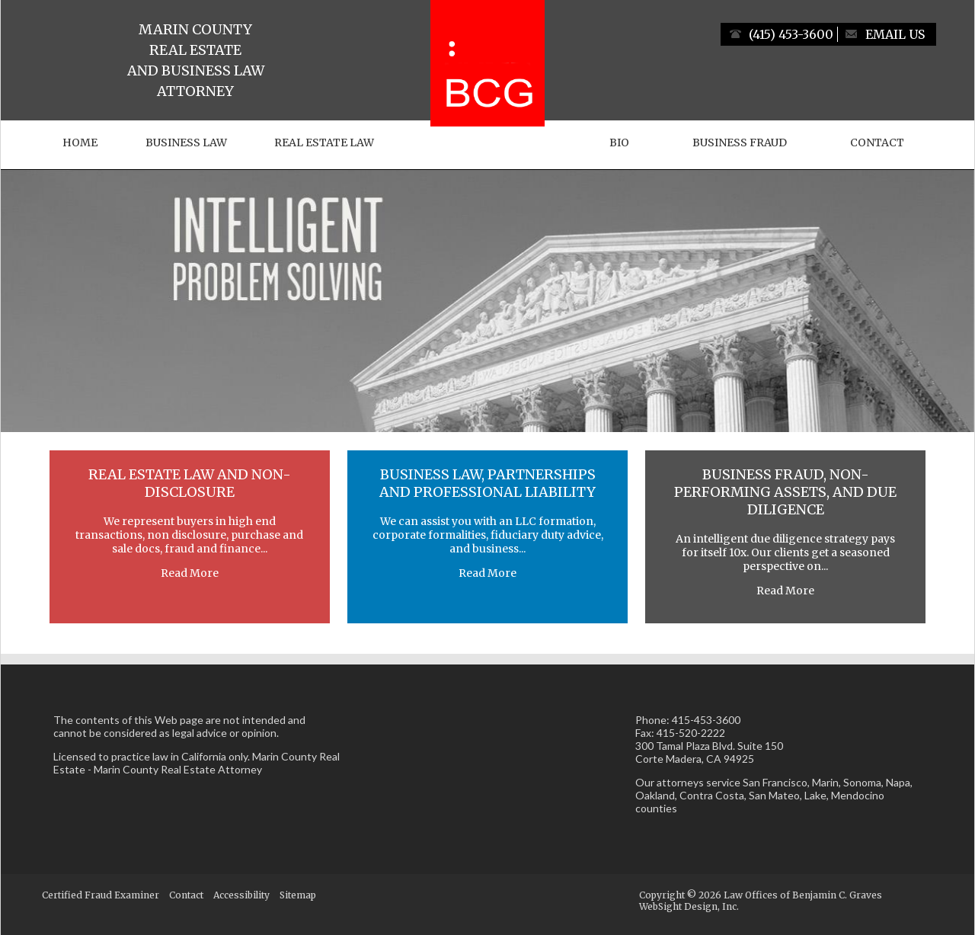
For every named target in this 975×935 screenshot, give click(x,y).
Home (80, 142)
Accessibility (241, 895)
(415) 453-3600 (791, 34)
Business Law (186, 142)
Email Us (895, 34)
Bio (619, 142)
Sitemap (298, 895)
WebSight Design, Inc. (689, 906)
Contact (877, 142)
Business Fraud (739, 142)
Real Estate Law (324, 142)
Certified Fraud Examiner (100, 895)
